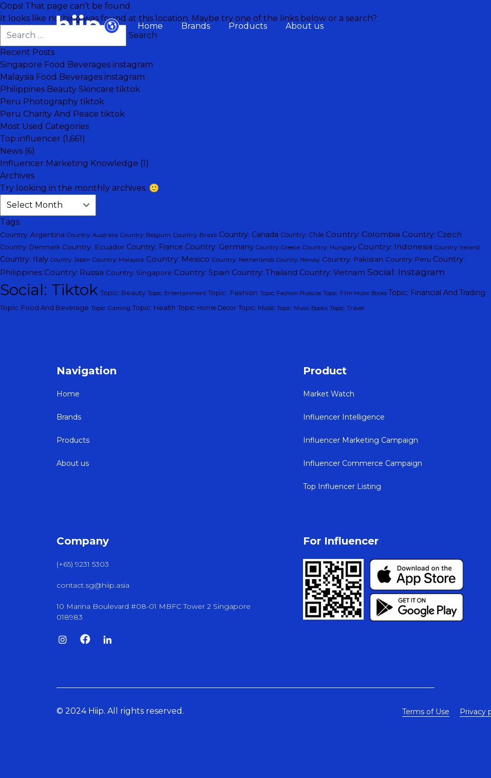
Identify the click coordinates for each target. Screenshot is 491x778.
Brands (195, 26)
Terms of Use (425, 711)
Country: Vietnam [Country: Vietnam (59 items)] (332, 272)
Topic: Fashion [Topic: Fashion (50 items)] (233, 292)
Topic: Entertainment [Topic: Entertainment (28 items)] (176, 293)
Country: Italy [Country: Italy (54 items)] (24, 259)
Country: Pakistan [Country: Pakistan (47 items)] (352, 259)
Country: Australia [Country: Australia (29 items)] (92, 235)
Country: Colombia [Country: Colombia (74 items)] (363, 234)
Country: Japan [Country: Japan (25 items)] (70, 260)
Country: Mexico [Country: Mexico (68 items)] (178, 259)
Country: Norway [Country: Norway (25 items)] (298, 260)
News (11, 151)
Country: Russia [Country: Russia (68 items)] (74, 272)
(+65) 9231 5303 (82, 564)
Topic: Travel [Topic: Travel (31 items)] (347, 308)
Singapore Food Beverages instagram (76, 64)
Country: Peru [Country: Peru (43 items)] (408, 259)
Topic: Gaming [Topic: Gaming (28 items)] (110, 308)
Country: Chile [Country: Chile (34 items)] (302, 235)
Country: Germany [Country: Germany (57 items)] (219, 246)
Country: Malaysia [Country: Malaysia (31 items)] (118, 259)
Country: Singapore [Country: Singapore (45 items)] (139, 272)
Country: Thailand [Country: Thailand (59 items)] (264, 272)
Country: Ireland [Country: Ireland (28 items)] (457, 247)
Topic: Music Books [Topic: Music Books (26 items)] (302, 308)
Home (150, 26)
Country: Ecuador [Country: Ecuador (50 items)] (93, 247)
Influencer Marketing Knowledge (69, 163)
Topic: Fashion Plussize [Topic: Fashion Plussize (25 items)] (290, 293)
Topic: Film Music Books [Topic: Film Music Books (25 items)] (355, 293)
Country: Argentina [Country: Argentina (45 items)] (32, 234)
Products (248, 26)
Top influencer (30, 138)
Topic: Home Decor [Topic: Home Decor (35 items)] (207, 308)
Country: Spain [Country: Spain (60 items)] (202, 272)
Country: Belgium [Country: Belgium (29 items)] (145, 235)
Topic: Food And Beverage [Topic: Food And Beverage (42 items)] (44, 307)
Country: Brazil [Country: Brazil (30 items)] (195, 235)
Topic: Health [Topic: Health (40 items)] (154, 308)
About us (305, 26)
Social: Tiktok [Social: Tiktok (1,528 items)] (49, 290)
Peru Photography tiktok (52, 101)
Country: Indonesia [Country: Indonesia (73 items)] (395, 246)
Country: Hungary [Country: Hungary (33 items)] (329, 247)
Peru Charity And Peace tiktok (62, 114)
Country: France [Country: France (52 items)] (154, 247)
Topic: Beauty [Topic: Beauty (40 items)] (122, 293)
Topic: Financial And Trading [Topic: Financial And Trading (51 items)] (437, 292)
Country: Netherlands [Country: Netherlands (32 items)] (243, 259)
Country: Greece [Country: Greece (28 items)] (278, 247)
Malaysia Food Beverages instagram (72, 77)
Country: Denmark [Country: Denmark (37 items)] (30, 247)
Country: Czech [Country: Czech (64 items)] (432, 234)
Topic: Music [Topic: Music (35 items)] (256, 308)
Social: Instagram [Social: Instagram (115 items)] (406, 271)
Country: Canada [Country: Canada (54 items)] (248, 234)
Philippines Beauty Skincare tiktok (70, 89)
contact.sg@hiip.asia (92, 585)
